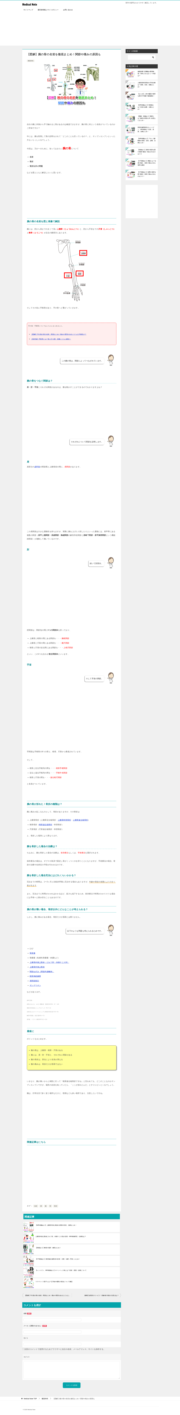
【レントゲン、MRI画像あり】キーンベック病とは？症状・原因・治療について (61, 1270)
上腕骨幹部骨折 (64, 820)
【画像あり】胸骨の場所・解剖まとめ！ (48, 1248)
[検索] (141, 57)
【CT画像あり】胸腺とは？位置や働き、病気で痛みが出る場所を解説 (147, 163)
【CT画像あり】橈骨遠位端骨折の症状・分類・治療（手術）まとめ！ (57, 1259)
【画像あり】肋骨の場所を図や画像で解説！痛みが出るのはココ (147, 152)
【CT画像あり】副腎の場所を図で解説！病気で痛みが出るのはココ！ (147, 174)
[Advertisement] (90, 29)
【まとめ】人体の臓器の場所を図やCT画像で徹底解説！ (147, 95)
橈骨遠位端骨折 (45, 825)
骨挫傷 (32, 953)
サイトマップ (28, 10)
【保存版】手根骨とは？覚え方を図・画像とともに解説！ (51, 339)
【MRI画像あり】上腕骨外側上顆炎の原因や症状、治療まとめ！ (56, 1225)
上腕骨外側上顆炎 (37, 967)
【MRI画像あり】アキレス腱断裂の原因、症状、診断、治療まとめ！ (147, 141)
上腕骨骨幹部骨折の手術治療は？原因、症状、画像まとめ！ (147, 85)
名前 (35, 1206)
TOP (30, 1399)
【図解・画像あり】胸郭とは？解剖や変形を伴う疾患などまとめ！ (147, 118)
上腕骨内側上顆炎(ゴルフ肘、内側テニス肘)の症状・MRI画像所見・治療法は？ (60, 1236)
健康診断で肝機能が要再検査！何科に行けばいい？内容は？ (147, 73)
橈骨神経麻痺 (35, 976)
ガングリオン (35, 985)
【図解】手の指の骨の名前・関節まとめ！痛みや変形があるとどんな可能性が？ (58, 334)
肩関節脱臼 (34, 981)
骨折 (55, 1206)
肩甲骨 (37, 467)
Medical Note (31, 4)
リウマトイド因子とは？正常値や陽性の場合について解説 (53, 1281)
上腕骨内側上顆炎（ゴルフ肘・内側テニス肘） (49, 962)
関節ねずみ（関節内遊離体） (42, 972)
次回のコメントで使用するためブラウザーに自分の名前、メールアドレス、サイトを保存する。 (64, 1349)
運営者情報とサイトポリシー (48, 10)
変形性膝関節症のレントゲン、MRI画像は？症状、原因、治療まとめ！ (146, 129)
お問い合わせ (68, 10)
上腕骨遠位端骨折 (80, 820)
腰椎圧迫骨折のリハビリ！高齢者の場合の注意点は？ (101, 1295)
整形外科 (30, 61)
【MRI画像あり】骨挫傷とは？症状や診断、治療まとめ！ (146, 107)
